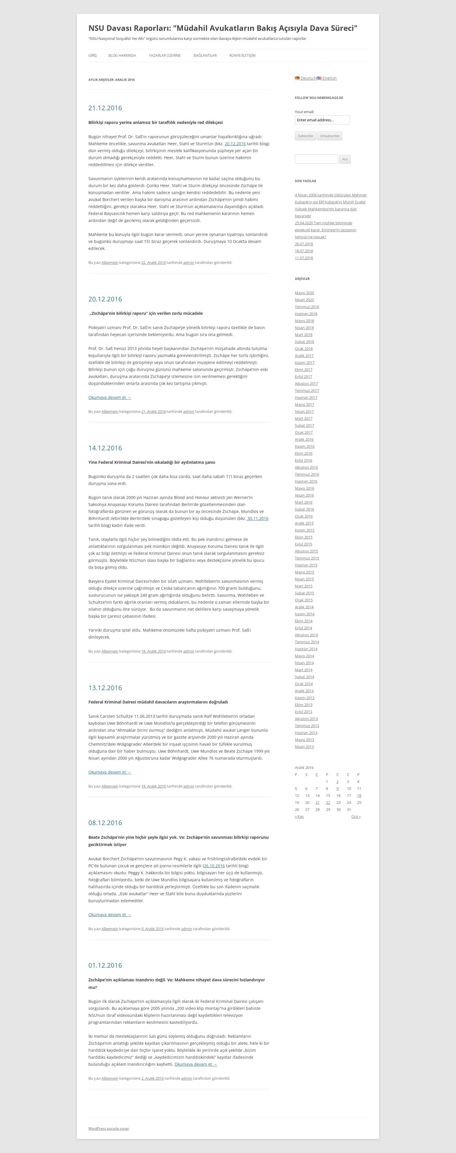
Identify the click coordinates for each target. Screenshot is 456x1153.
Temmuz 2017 (307, 390)
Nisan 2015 (304, 579)
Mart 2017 (303, 418)
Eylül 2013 (303, 711)
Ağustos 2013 (306, 718)
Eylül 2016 (303, 460)
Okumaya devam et (109, 397)
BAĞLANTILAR (205, 55)
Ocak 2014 (304, 683)
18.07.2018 (304, 250)
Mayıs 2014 (304, 655)
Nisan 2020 (304, 299)
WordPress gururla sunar (108, 1128)
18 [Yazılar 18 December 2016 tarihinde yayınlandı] (359, 795)
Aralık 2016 (304, 439)
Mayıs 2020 (304, 292)
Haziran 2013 (306, 732)
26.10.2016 (214, 865)
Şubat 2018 (304, 341)
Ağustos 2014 (306, 634)
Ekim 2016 (303, 453)
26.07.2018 (304, 243)
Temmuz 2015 (307, 558)
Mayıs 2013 (304, 739)
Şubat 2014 (304, 676)
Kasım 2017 (304, 362)
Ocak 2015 (304, 600)
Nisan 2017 (304, 411)
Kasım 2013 (304, 697)
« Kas (299, 816)
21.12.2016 (105, 107)
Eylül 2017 (303, 376)
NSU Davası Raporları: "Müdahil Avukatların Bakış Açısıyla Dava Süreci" (222, 28)
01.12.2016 (105, 965)
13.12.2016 (105, 687)
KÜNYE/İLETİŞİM (242, 55)
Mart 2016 (303, 502)
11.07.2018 (304, 257)
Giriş (92, 55)
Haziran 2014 (306, 648)
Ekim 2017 (303, 369)
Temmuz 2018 (307, 306)
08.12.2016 (105, 822)
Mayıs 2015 (304, 572)
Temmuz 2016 (307, 474)
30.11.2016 (257, 518)
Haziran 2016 (306, 481)
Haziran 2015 (306, 565)
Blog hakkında (122, 55)
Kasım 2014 (304, 614)
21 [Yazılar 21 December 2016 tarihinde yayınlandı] (318, 802)
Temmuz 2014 (307, 641)
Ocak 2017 (304, 432)
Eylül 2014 (303, 627)
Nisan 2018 (304, 327)
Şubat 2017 (304, 425)
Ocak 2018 (304, 348)
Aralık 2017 (304, 355)
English (327, 78)
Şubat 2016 (304, 509)
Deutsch (306, 78)
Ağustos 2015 (306, 551)
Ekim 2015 (303, 537)
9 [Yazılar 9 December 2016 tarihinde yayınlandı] (337, 788)
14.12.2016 (105, 447)
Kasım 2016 (304, 446)
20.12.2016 (235, 143)
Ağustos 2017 (306, 383)
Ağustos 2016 (306, 467)
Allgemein (109, 262)
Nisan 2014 (304, 662)
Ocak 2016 (304, 516)
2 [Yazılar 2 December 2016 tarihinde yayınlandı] (337, 781)
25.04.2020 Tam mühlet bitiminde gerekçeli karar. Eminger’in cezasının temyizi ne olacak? (325, 229)
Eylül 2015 (303, 544)
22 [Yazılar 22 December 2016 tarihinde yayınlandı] (328, 802)
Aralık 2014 (304, 607)
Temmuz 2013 (307, 725)
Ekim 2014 (303, 620)
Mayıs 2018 (304, 320)
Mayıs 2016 (304, 488)
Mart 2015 (303, 586)
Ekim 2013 (303, 704)
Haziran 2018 (306, 313)
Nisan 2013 (304, 746)
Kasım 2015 (304, 530)
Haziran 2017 (306, 397)
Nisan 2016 (304, 495)
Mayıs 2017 (304, 404)
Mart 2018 (303, 334)
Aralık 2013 (304, 690)
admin (188, 262)
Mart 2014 (303, 669)
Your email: (304, 111)
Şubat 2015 (304, 593)
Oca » (356, 816)
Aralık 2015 (304, 523)
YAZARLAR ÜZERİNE (165, 55)
